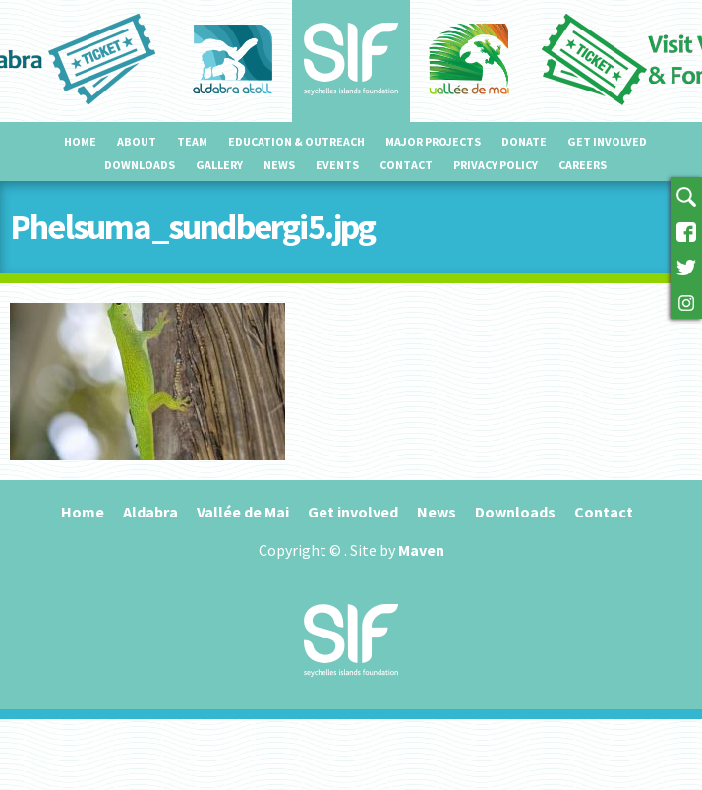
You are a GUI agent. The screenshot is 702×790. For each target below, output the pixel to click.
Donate (524, 141)
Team (192, 141)
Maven (421, 550)
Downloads (139, 164)
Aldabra (150, 511)
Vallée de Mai (243, 511)
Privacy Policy (495, 164)
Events (337, 164)
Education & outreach (296, 141)
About (136, 141)
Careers (582, 164)
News (279, 164)
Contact (406, 164)
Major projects (433, 141)
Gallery (219, 164)
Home (80, 141)
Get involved (607, 141)
